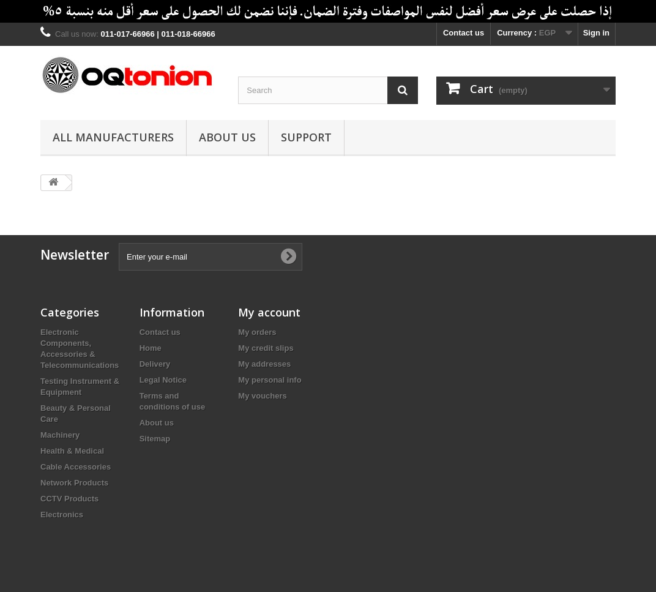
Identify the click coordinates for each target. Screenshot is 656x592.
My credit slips (265, 348)
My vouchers (262, 395)
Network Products (74, 482)
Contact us (463, 32)
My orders (257, 332)
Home (151, 348)
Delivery (155, 364)
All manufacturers (113, 137)
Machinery (60, 435)
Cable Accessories (75, 466)
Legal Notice (163, 379)
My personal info (269, 379)
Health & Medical (72, 450)
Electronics (61, 514)
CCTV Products (69, 498)
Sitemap (155, 438)
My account (269, 312)
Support (306, 137)
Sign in (596, 32)
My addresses (264, 364)
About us (227, 137)
